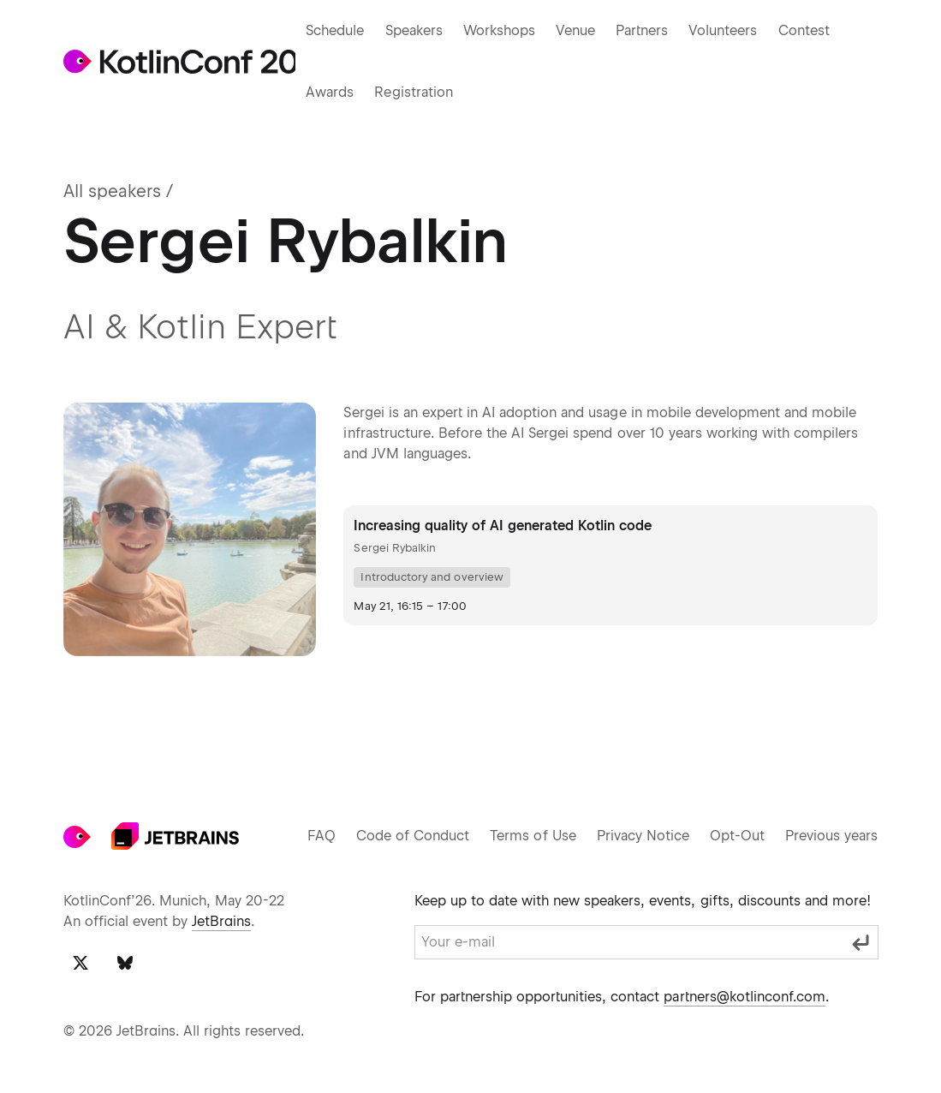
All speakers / (118, 191)
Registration (411, 92)
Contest (812, 30)
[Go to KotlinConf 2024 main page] (178, 61)
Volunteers (731, 30)
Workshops (503, 30)
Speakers (415, 30)
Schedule (334, 30)
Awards (328, 92)
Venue (580, 30)
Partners (649, 30)
